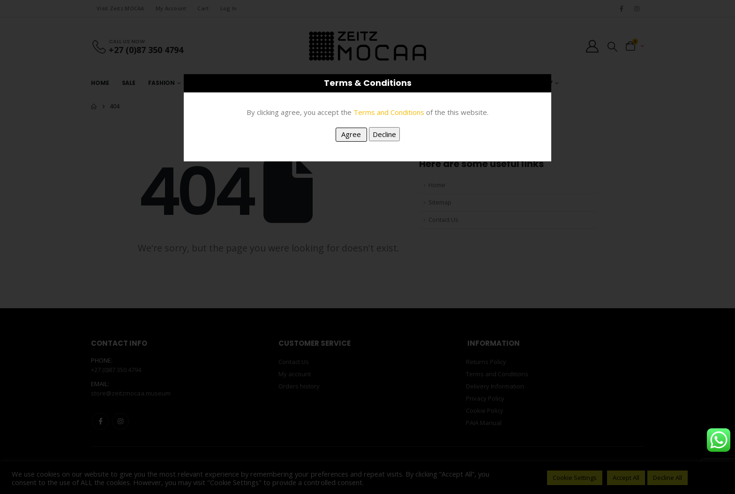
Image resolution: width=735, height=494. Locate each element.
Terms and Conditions (388, 112)
